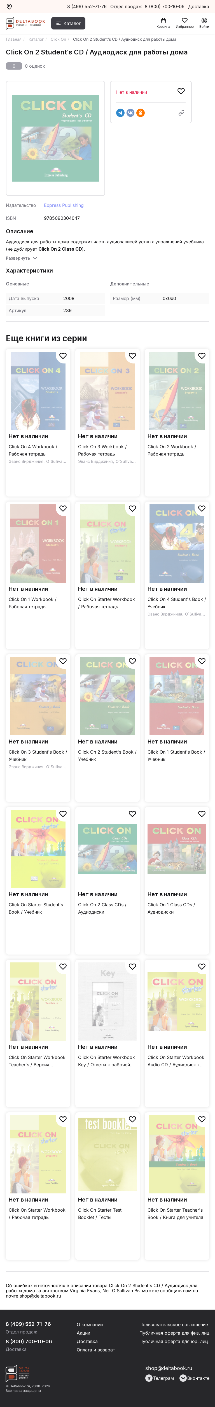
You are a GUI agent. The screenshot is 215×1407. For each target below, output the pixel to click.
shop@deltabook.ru (168, 1368)
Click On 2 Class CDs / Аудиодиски (102, 908)
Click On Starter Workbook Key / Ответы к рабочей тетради (106, 1061)
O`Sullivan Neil (59, 461)
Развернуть (18, 258)
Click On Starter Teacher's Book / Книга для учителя (175, 1213)
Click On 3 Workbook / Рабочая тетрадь (102, 450)
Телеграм (159, 1378)
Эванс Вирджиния (26, 461)
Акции (83, 1333)
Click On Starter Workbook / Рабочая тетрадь (106, 602)
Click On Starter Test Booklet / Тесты (99, 1213)
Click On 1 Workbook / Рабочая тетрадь (33, 602)
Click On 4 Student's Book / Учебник (177, 602)
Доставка (87, 1341)
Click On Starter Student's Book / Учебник (36, 908)
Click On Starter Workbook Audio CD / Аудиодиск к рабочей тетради (176, 1061)
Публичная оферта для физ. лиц (174, 1333)
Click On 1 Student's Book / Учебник (176, 755)
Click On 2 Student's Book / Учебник (107, 755)
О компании (90, 1324)
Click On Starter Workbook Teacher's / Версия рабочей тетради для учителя (37, 1061)
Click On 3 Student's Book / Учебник (38, 755)
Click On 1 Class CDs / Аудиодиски (171, 908)
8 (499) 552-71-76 (87, 6)
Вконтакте (194, 1378)
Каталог (72, 23)
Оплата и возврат (96, 1350)
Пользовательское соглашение (173, 1324)
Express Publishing (64, 205)
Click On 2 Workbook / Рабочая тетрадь (172, 450)
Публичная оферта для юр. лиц (173, 1341)
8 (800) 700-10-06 (165, 6)
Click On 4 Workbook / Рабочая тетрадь (33, 450)
